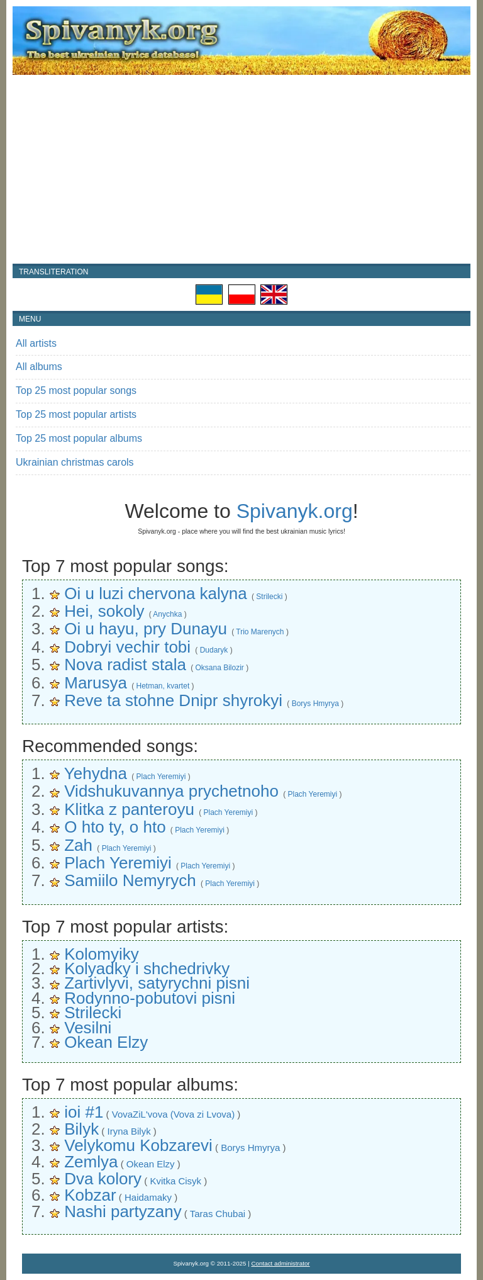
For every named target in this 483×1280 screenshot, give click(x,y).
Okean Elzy (106, 1042)
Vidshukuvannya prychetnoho (171, 791)
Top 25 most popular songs (76, 390)
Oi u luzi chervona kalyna (155, 593)
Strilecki (269, 596)
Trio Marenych (260, 631)
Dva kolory (103, 1178)
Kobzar (90, 1195)
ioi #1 (83, 1112)
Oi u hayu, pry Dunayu (145, 628)
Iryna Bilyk (128, 1131)
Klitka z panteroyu (129, 809)
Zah (78, 845)
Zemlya (91, 1161)
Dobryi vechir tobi (127, 646)
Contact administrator (281, 1263)
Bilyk (81, 1129)
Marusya (95, 682)
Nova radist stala (125, 664)
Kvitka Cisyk (175, 1181)
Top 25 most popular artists (76, 414)
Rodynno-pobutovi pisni (149, 998)
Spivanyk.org (294, 511)
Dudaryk (214, 650)
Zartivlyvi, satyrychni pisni (157, 983)
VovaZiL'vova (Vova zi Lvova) (173, 1114)
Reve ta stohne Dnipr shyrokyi (173, 700)
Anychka (167, 614)
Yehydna (95, 773)
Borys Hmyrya (315, 703)
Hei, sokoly (104, 611)
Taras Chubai (217, 1213)
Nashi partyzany (122, 1211)
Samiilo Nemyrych (130, 880)
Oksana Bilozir (219, 667)
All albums (39, 366)
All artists (36, 343)
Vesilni (87, 1027)
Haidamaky (148, 1197)
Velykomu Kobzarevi (138, 1145)
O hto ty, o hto (114, 826)
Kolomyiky (101, 954)
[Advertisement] (241, 169)
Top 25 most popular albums (79, 438)
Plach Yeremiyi (161, 776)
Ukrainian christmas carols (75, 462)
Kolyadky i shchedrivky (147, 968)
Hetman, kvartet (163, 686)
